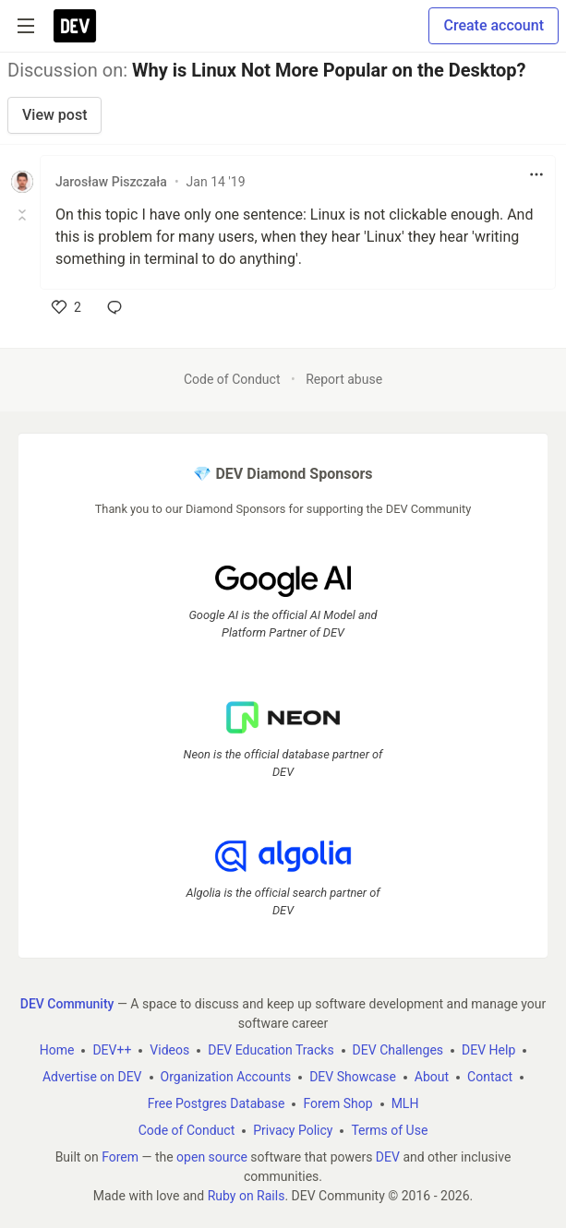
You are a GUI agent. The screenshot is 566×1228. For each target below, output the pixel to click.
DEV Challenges (398, 1050)
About (432, 1076)
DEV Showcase (352, 1076)
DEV (388, 1157)
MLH (405, 1103)
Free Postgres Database (216, 1103)
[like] (66, 307)
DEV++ (111, 1050)
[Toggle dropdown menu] (536, 174)
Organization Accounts (226, 1076)
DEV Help (488, 1050)
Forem (120, 1157)
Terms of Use (389, 1130)
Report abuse (344, 379)
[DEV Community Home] (75, 25)
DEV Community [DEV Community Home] (67, 1003)
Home (57, 1050)
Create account (493, 25)
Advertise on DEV (92, 1076)
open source (211, 1157)
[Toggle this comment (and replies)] (23, 215)
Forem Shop (337, 1103)
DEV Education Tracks (270, 1050)
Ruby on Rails (246, 1195)
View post (54, 115)
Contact (489, 1076)
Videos (169, 1050)
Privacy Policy (292, 1130)
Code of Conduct (232, 379)
